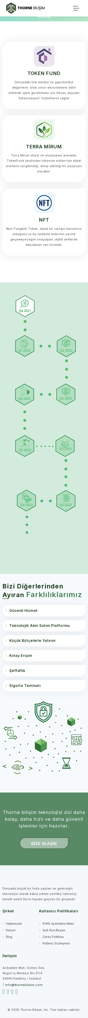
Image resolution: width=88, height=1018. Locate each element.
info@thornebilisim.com (23, 985)
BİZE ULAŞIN (44, 843)
